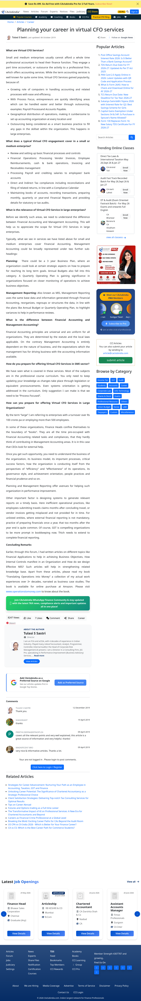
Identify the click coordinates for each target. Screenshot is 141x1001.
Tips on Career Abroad (19, 804)
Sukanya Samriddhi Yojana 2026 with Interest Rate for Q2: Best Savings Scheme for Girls (117, 104)
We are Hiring (31, 985)
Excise (116, 406)
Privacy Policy (121, 985)
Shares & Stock (104, 396)
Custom (113, 412)
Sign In (134, 11)
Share (101, 37)
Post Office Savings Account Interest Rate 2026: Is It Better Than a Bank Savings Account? (116, 58)
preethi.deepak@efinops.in (29, 732)
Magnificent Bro (24, 747)
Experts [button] (54, 11)
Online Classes (115, 148)
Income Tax (103, 380)
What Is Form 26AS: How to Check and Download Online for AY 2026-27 (117, 88)
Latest (20, 881)
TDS (52, 951)
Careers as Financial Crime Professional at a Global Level (37, 817)
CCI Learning (78, 960)
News (31, 951)
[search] (132, 137)
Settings (10, 968)
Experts (32, 955)
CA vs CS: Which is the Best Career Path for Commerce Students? (41, 827)
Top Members (57, 964)
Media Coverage (51, 985)
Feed (52, 955)
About (16, 985)
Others (124, 401)
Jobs (117, 17)
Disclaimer (104, 985)
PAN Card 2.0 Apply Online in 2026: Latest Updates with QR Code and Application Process (116, 78)
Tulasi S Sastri (35, 633)
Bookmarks (56, 960)
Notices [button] (64, 11)
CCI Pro (84, 17)
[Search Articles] (112, 137)
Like (27, 617)
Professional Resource (108, 401)
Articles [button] (35, 11)
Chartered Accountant (84, 905)
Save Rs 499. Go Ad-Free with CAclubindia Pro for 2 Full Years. (68, 3)
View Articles (31, 661)
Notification (34, 964)
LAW (125, 406)
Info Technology (121, 390)
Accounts (113, 385)
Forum (9, 955)
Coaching (57, 17)
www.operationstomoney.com (23, 591)
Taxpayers (102, 412)
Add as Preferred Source (71, 682)
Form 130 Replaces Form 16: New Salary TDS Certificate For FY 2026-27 (118, 124)
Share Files (33, 960)
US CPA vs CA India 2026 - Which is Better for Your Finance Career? (42, 824)
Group (77, 964)
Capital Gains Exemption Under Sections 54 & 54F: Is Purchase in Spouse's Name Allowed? (118, 114)
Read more (39, 655)
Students (102, 385)
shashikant (22, 720)
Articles (10, 951)
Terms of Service (86, 985)
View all (133, 881)
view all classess (116, 237)
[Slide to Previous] (3, 914)
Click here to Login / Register (47, 767)
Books (70, 17)
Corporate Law (104, 390)
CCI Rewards (56, 968)
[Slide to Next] (137, 914)
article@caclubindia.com (115, 353)
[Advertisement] (70, 858)
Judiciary (10, 964)
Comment (53, 617)
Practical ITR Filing (101, 17)
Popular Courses (22, 17)
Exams (117, 396)
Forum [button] (44, 11)
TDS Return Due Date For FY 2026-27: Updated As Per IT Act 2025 (117, 68)
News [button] (26, 11)
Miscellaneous (127, 412)
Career (81, 617)
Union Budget (104, 406)
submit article (115, 360)
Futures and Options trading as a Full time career (33, 807)
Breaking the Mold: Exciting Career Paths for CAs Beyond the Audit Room (45, 821)
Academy (41, 17)
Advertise (69, 985)
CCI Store (93, 11)
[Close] (137, 4)
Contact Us (63, 992)
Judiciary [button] (81, 11)
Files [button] (72, 11)
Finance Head (16, 903)
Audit (121, 380)
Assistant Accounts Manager (117, 907)
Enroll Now (125, 169)
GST (113, 380)
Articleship (49, 903)
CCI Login (78, 992)
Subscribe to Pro (115, 323)
